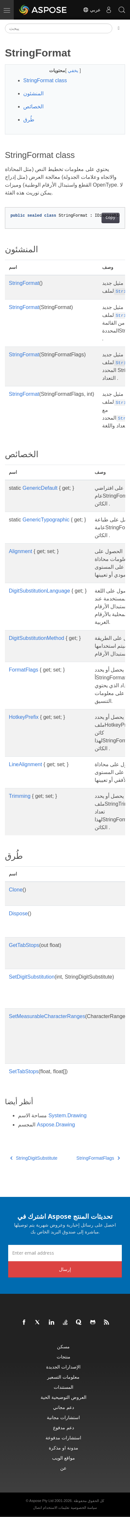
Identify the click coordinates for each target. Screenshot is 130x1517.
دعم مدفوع (63, 1427)
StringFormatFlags (98, 1158)
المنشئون (33, 93)
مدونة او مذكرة (63, 1448)
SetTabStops (24, 1071)
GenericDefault (40, 488)
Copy (110, 218)
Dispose (18, 913)
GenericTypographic (46, 519)
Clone (16, 889)
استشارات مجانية (63, 1417)
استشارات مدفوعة (63, 1437)
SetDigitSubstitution (32, 977)
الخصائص (33, 106)
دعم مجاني (63, 1407)
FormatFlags (23, 670)
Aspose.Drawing (56, 1124)
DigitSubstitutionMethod (36, 638)
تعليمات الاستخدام (56, 1507)
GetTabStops (24, 945)
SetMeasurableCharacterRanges (47, 1016)
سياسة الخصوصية (84, 1507)
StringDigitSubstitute (33, 1158)
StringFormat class (45, 80)
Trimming (19, 796)
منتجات (63, 1357)
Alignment (20, 551)
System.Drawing (67, 1115)
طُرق (28, 119)
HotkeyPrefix (24, 717)
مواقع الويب (63, 1458)
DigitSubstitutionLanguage (39, 591)
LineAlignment (25, 764)
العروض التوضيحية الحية (63, 1397)
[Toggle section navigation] (119, 28)
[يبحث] (58, 28)
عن (63, 1468)
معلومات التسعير (63, 1377)
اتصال (37, 1507)
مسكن (63, 1346)
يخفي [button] (74, 70)
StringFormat (24, 283)
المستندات (63, 1387)
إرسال (65, 1269)
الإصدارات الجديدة (63, 1367)
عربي (92, 10)
